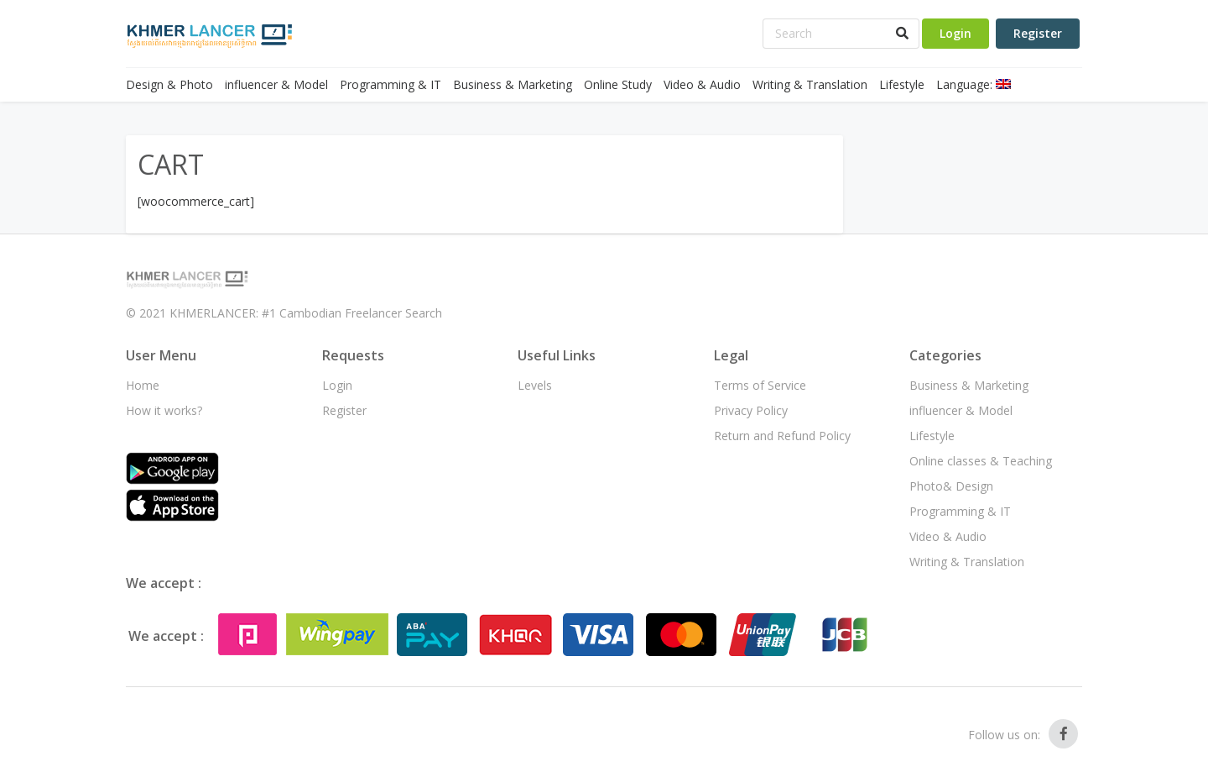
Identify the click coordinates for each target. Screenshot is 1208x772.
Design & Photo (169, 84)
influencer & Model (276, 84)
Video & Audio (702, 84)
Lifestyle (901, 84)
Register (1037, 33)
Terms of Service (760, 385)
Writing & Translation (809, 84)
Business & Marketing (512, 84)
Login (955, 33)
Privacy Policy (751, 410)
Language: (973, 84)
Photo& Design (951, 486)
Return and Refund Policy (782, 436)
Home (142, 385)
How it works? (164, 410)
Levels (535, 385)
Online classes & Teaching (980, 461)
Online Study (618, 84)
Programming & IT (390, 84)
